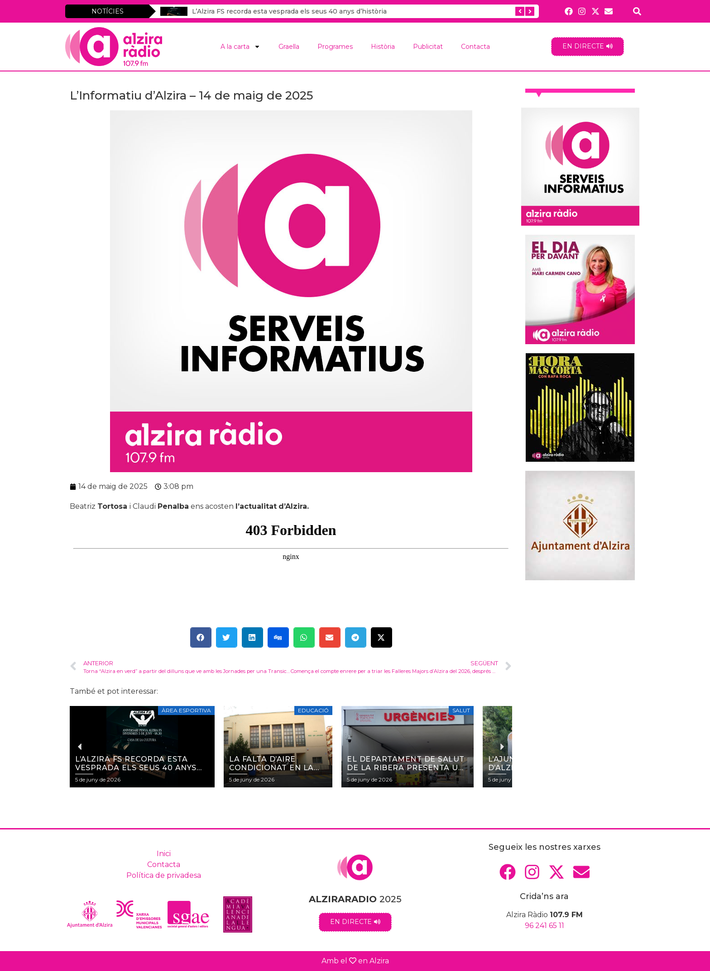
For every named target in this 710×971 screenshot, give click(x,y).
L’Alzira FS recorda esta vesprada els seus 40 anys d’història (289, 11)
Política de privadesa (163, 875)
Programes (335, 47)
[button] (200, 637)
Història (383, 47)
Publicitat (428, 47)
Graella (288, 47)
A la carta (240, 46)
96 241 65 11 (544, 925)
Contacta (475, 47)
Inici (164, 853)
